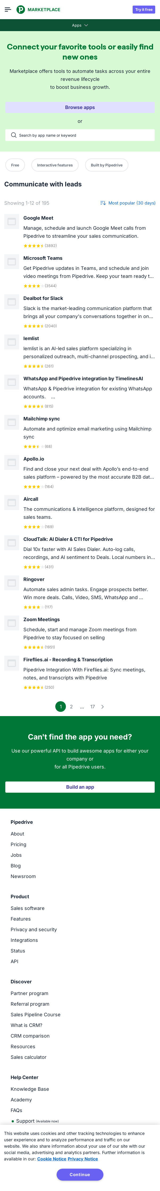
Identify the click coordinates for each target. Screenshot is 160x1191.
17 (92, 706)
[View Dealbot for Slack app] (80, 311)
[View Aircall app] (80, 512)
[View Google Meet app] (80, 231)
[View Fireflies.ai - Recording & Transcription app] (80, 673)
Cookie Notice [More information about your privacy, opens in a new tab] (51, 1158)
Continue (80, 1174)
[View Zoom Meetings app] (80, 633)
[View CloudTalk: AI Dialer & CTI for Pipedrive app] (80, 552)
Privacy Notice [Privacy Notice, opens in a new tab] (83, 1158)
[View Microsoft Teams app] (80, 271)
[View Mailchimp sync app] (80, 432)
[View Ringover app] (80, 592)
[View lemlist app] (80, 352)
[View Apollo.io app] (80, 472)
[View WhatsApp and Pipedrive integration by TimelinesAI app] (80, 392)
